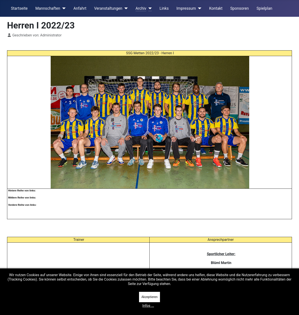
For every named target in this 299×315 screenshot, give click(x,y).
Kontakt (216, 8)
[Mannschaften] (63, 8)
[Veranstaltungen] (125, 8)
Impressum (186, 8)
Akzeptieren (149, 297)
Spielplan (264, 8)
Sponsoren (239, 8)
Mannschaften (47, 8)
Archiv (141, 8)
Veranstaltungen (108, 8)
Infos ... (148, 306)
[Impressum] (198, 8)
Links (164, 8)
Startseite (19, 8)
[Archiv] (149, 8)
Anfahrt (79, 8)
